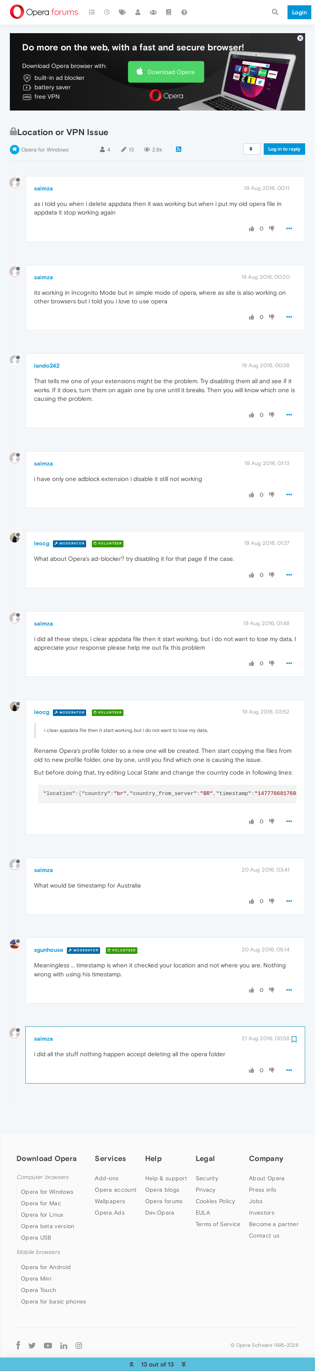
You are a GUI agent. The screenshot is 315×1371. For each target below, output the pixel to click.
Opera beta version (47, 1201)
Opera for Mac (41, 1178)
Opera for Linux (42, 1189)
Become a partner (274, 1199)
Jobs (255, 1176)
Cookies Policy (215, 1176)
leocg (41, 518)
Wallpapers (110, 1176)
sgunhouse (48, 925)
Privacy (206, 1164)
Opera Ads (110, 1187)
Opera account (116, 1164)
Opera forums (164, 1176)
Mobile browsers (38, 1227)
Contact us (264, 1210)
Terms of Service (218, 1199)
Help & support (166, 1153)
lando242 (46, 340)
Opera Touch (38, 1265)
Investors (261, 1187)
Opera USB (36, 1212)
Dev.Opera (160, 1187)
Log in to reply (284, 124)
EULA (203, 1187)
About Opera (267, 1153)
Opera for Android (46, 1242)
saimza (43, 163)
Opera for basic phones (54, 1276)
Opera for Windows (44, 125)
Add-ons (107, 1153)
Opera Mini (36, 1253)
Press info (262, 1164)
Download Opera (171, 46)
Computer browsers (42, 1152)
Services (110, 1133)
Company (266, 1133)
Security (207, 1153)
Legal (205, 1133)
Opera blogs (162, 1164)
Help (153, 1133)
